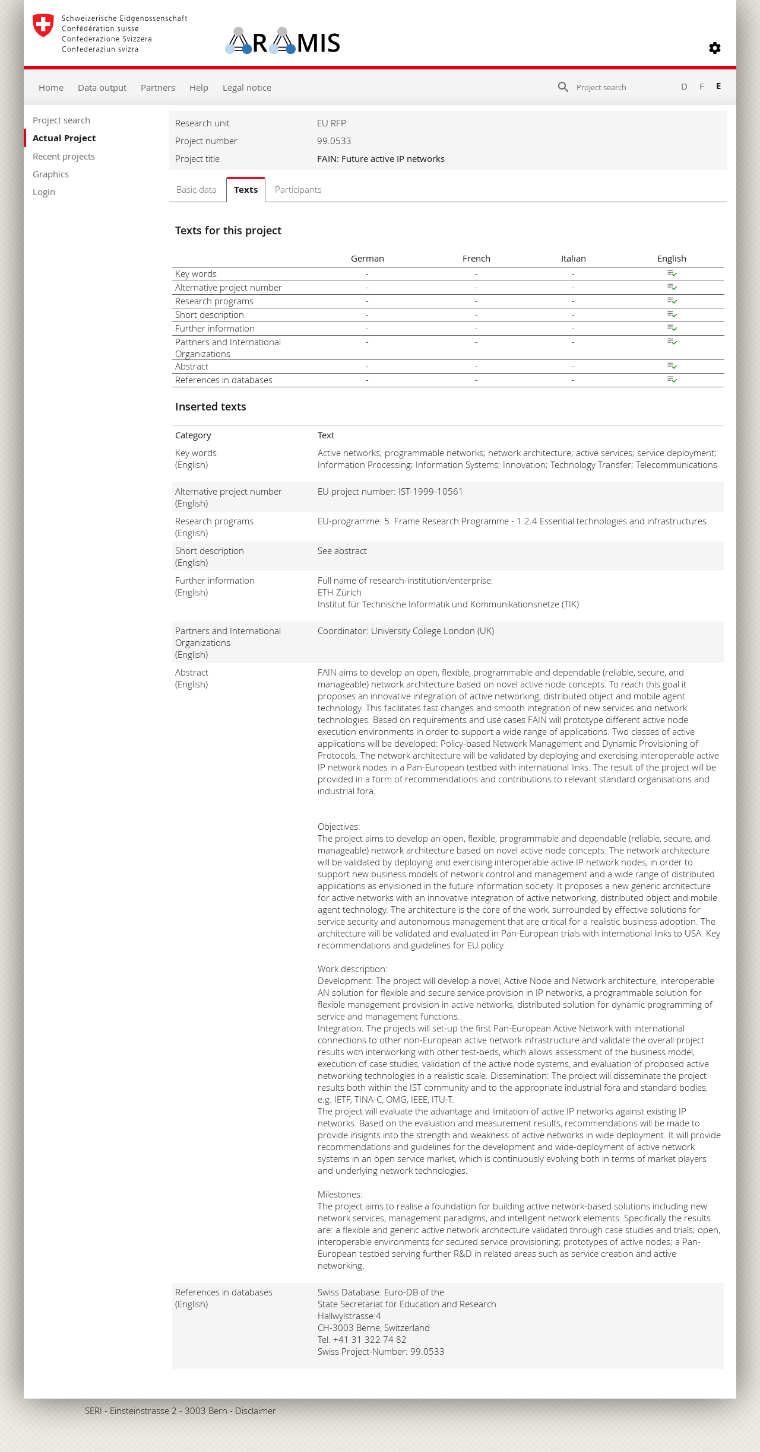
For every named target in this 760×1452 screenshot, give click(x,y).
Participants (298, 189)
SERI (93, 1410)
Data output (102, 87)
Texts (246, 189)
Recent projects (64, 156)
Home (51, 87)
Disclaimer (255, 1410)
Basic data (196, 189)
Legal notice (247, 87)
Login (44, 192)
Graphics (51, 174)
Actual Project (64, 138)
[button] (715, 48)
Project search (61, 120)
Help (198, 87)
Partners (158, 87)
